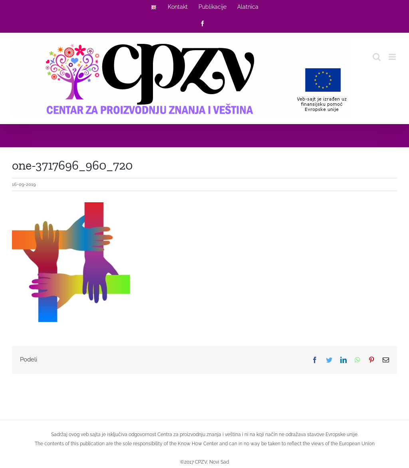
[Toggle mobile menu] (393, 57)
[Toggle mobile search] (377, 57)
